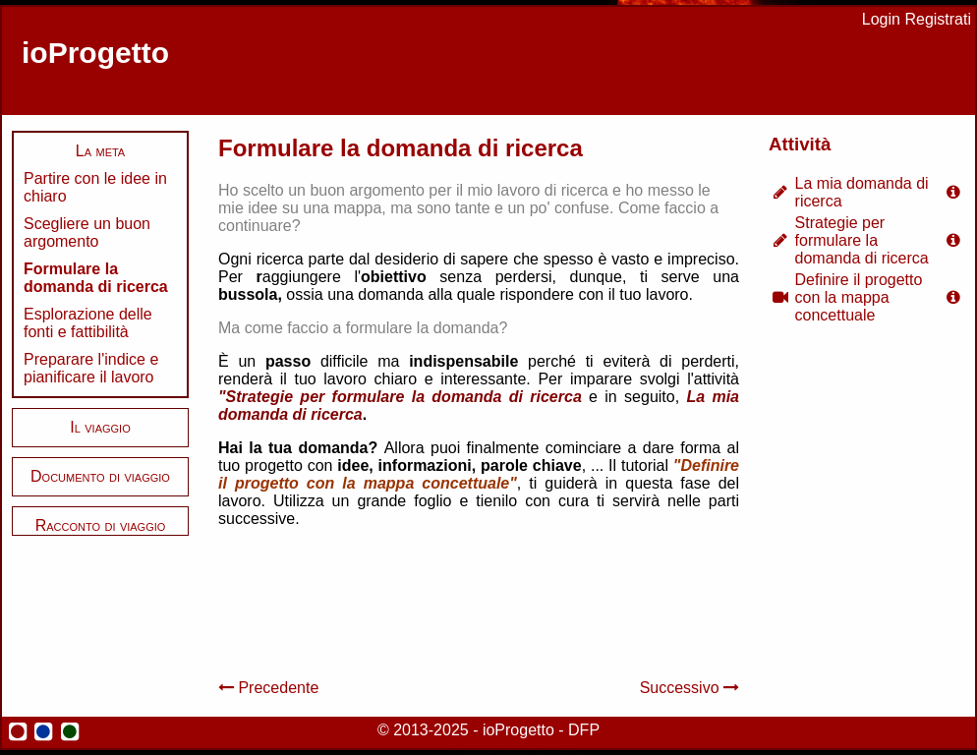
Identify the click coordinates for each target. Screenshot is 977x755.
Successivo (689, 687)
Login (881, 19)
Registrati (937, 19)
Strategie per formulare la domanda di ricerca (862, 240)
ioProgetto (95, 52)
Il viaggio (100, 427)
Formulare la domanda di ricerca (96, 278)
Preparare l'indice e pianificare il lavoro (91, 368)
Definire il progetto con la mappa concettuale (859, 297)
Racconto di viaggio (100, 525)
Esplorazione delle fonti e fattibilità (88, 323)
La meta (100, 151)
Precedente (268, 687)
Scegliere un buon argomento (87, 232)
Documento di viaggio (100, 476)
